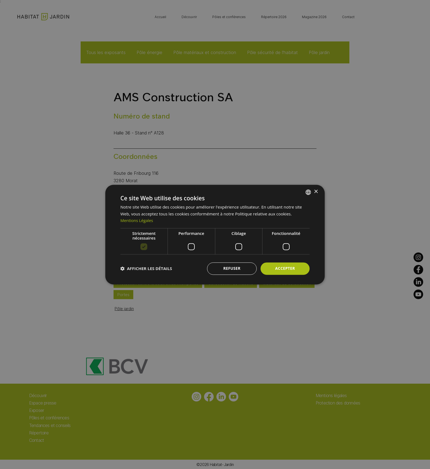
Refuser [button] (232, 268)
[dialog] (215, 234)
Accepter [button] (285, 268)
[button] (146, 268)
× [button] (316, 192)
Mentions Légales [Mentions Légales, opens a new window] (137, 220)
